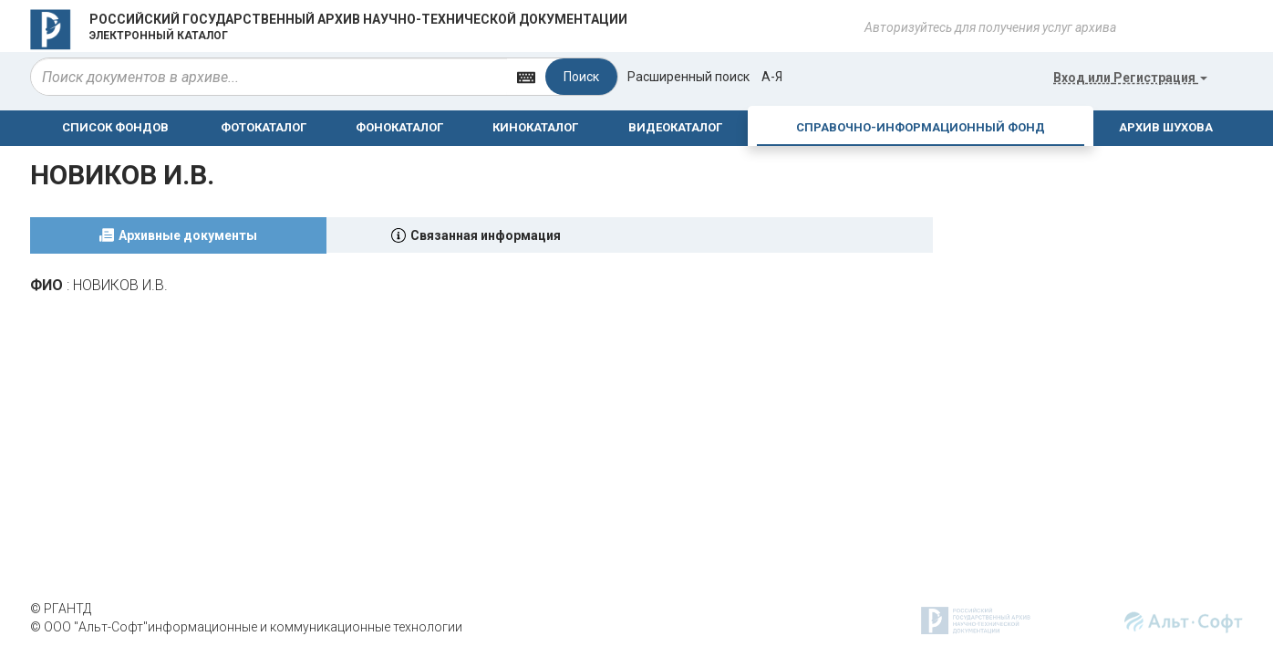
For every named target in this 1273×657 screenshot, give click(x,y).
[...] (269, 76)
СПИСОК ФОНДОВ (115, 127)
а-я (771, 76)
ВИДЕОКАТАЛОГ (675, 127)
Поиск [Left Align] (581, 76)
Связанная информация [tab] (485, 235)
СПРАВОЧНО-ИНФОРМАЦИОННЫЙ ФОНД (920, 127)
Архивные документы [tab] (188, 235)
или (1130, 77)
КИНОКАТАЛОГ (535, 127)
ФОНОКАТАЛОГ (399, 127)
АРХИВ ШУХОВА (1166, 127)
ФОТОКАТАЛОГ (263, 127)
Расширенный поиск (688, 76)
